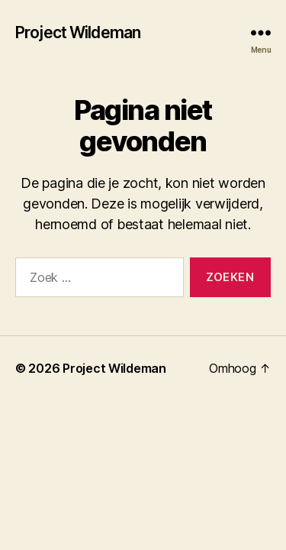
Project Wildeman (77, 32)
